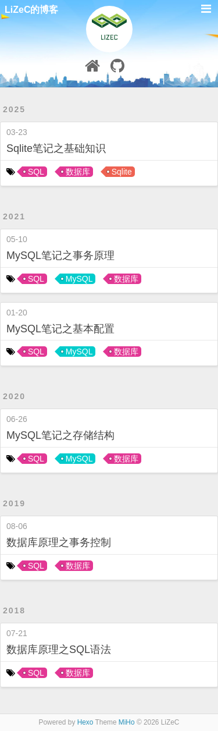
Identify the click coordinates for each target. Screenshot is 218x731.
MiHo (127, 722)
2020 (14, 396)
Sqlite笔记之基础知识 (56, 148)
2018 (14, 610)
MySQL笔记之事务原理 (60, 255)
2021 (14, 216)
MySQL (79, 278)
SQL (36, 171)
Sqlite (122, 171)
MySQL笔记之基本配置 (60, 329)
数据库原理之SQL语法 (58, 649)
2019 (14, 503)
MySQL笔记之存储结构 (60, 435)
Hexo (85, 722)
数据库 (78, 171)
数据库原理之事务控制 (58, 542)
